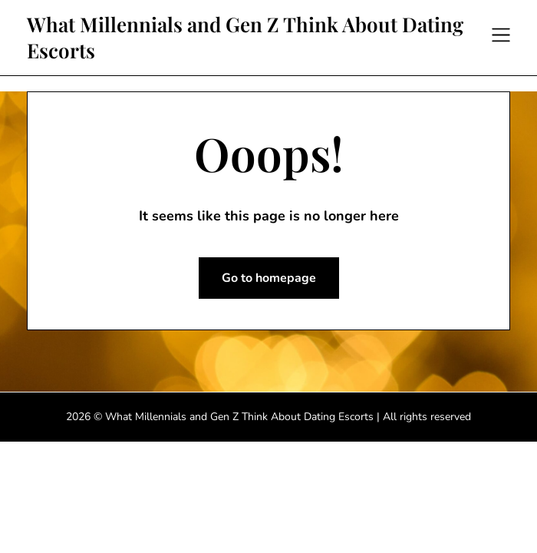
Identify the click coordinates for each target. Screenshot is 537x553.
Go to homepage (269, 278)
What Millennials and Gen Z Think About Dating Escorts (245, 38)
